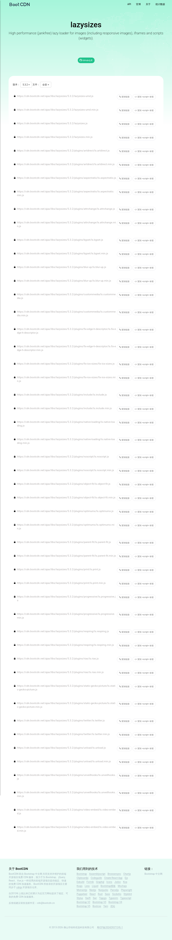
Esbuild (80, 882)
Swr (95, 898)
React (93, 894)
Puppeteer (82, 894)
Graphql (100, 882)
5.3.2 (26, 84)
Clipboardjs (82, 878)
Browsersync (114, 874)
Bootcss (97, 906)
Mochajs (122, 886)
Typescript (125, 898)
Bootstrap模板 (108, 886)
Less (87, 886)
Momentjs (82, 890)
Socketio (116, 894)
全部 (45, 84)
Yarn (105, 906)
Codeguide (96, 878)
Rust (100, 894)
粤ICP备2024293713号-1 (110, 927)
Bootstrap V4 (115, 902)
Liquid (95, 886)
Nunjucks (103, 890)
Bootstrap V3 (99, 902)
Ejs (126, 878)
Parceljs (114, 890)
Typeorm (113, 898)
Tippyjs (103, 898)
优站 (112, 906)
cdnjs (19, 887)
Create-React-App (113, 878)
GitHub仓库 (86, 60)
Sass (107, 894)
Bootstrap (82, 874)
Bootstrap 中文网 (33, 874)
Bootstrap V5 (83, 906)
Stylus (80, 898)
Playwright (126, 890)
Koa (125, 882)
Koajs (79, 886)
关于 (148, 4)
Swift (88, 898)
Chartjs (127, 874)
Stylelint (128, 894)
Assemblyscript (97, 874)
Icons (109, 882)
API (129, 4)
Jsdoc (117, 882)
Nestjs (92, 890)
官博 (138, 4)
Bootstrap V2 (83, 902)
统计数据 (160, 4)
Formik (90, 882)
